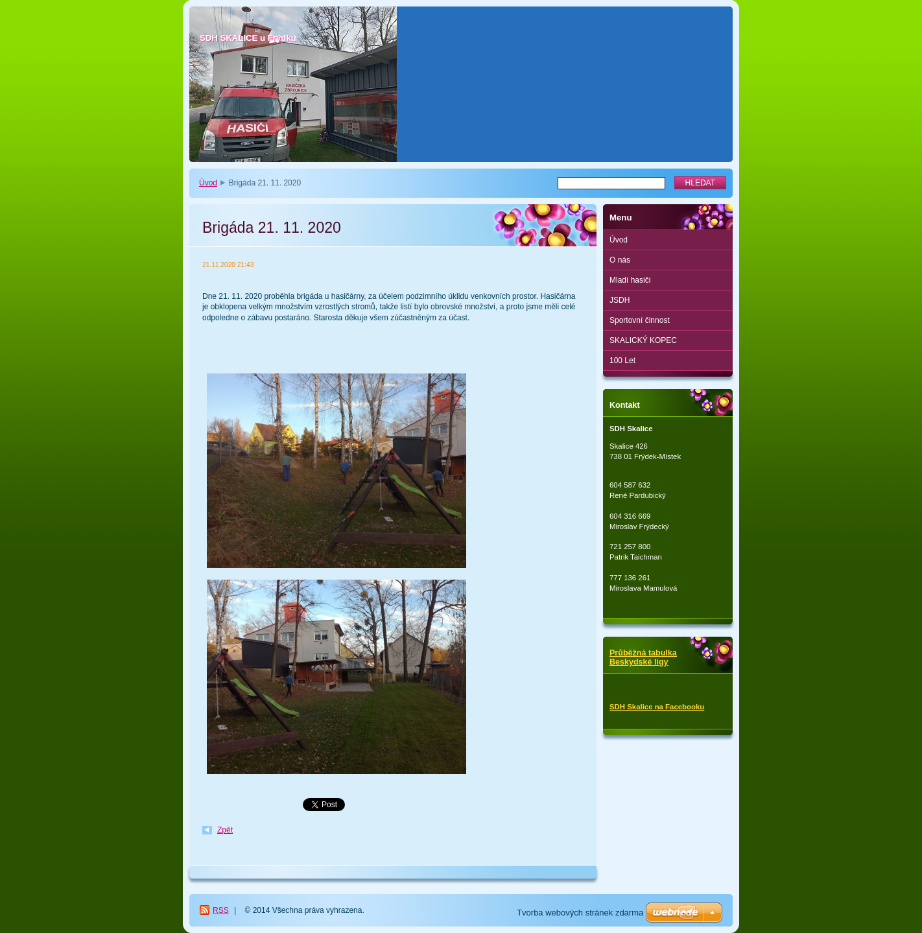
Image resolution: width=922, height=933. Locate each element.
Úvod (208, 182)
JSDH (619, 300)
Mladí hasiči (629, 280)
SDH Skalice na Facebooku (656, 707)
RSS (221, 910)
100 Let (622, 360)
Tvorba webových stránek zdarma (580, 912)
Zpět (225, 829)
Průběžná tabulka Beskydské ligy (643, 657)
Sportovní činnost (639, 320)
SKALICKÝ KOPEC (643, 340)
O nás (619, 260)
